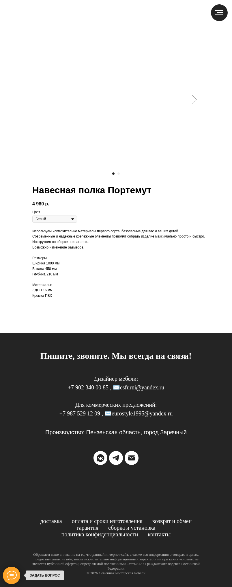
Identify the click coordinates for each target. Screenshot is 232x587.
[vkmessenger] (100, 458)
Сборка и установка (131, 528)
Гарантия (87, 528)
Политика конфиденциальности (99, 534)
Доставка (51, 521)
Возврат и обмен (172, 521)
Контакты (159, 534)
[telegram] (116, 458)
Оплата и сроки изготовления (107, 521)
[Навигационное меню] (219, 13)
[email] (132, 458)
